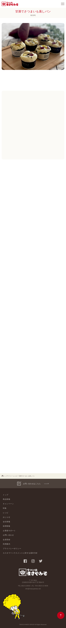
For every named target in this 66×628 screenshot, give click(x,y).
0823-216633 (25, 586)
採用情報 (6, 526)
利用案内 (6, 544)
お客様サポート (9, 531)
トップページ (7, 476)
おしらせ (6, 517)
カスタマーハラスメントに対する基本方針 (20, 553)
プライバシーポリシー (12, 548)
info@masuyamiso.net (33, 589)
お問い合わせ (8, 535)
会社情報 (6, 522)
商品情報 (6, 499)
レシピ (15, 476)
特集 (5, 508)
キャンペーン (8, 504)
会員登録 (6, 539)
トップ (5, 495)
